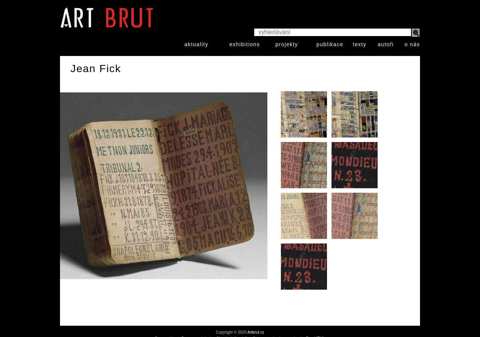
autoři (386, 44)
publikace (330, 44)
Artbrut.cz (256, 332)
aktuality (196, 44)
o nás (412, 44)
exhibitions (245, 44)
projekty (286, 44)
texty (360, 44)
